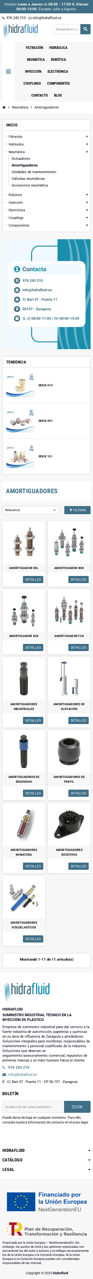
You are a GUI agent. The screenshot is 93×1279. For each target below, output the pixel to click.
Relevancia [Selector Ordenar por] (12, 510)
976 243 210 (14, 18)
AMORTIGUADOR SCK (24, 636)
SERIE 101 (45, 456)
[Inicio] (4, 107)
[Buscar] (72, 29)
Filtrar (77, 510)
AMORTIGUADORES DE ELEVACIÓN (69, 707)
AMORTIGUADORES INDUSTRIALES (24, 707)
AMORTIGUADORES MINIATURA (24, 852)
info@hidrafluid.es (44, 18)
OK (77, 1106)
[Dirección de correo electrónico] (33, 1107)
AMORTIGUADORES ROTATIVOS (69, 852)
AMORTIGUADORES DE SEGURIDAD (23, 779)
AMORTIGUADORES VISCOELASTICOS (24, 925)
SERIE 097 (45, 421)
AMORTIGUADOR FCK (69, 636)
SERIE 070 (45, 385)
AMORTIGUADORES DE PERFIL (69, 779)
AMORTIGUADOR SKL (23, 568)
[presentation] (38, 1137)
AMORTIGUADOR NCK (69, 568)
